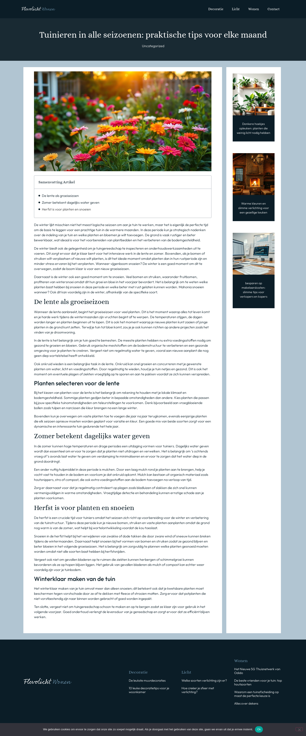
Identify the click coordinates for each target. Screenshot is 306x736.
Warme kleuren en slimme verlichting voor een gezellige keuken (253, 208)
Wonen (253, 9)
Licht (236, 9)
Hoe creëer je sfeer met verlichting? (197, 690)
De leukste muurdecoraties (147, 680)
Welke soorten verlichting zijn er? (204, 680)
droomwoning (64, 332)
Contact (274, 9)
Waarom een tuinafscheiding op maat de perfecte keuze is (256, 694)
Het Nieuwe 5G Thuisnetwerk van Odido (257, 671)
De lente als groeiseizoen (60, 196)
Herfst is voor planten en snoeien (66, 209)
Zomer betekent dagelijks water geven (70, 202)
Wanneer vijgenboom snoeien (118, 263)
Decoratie (215, 9)
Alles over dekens (246, 703)
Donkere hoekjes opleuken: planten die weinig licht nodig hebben (253, 128)
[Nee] (299, 729)
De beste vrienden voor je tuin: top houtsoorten (258, 682)
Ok (259, 729)
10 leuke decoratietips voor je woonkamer (149, 690)
